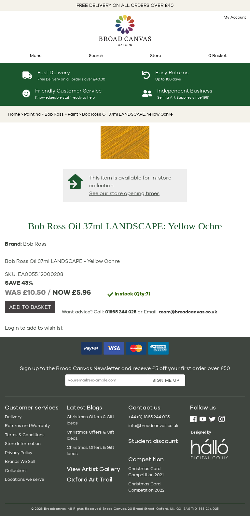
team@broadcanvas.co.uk (188, 311)
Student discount (153, 441)
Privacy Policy (18, 452)
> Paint (71, 114)
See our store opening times (124, 193)
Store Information (23, 443)
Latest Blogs (84, 407)
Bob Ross (35, 244)
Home (14, 114)
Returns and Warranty (27, 425)
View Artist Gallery (93, 469)
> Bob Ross (52, 114)
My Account (235, 17)
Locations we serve (24, 479)
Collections (16, 470)
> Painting (31, 114)
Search (96, 55)
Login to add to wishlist (33, 328)
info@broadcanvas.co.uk (153, 425)
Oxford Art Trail (89, 479)
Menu (36, 55)
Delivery (13, 416)
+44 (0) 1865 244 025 (149, 416)
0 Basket (217, 55)
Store (155, 55)
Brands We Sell (20, 461)
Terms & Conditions (25, 434)
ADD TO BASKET (30, 307)
